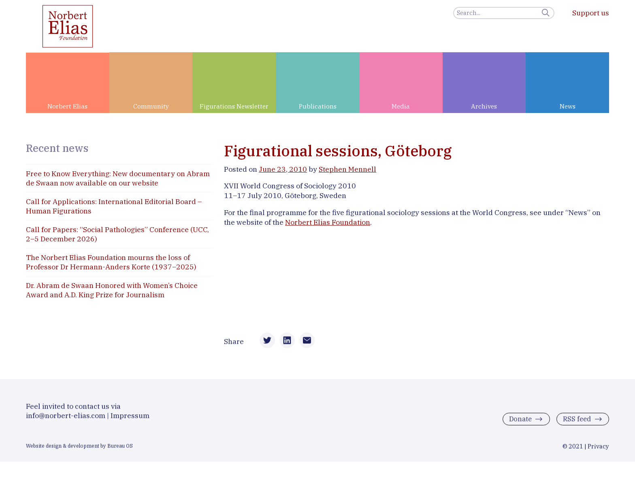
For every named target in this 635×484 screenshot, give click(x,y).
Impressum (130, 419)
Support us (590, 12)
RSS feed (576, 423)
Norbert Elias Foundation (327, 222)
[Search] (503, 13)
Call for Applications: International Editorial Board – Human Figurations (114, 206)
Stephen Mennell (347, 169)
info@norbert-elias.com (65, 419)
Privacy (598, 450)
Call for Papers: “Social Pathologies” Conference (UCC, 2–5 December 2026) (117, 234)
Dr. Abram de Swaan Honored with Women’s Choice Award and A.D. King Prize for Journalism (112, 290)
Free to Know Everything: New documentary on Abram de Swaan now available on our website (118, 178)
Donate (518, 423)
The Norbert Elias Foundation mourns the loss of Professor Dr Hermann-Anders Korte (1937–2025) (111, 262)
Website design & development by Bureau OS (79, 449)
